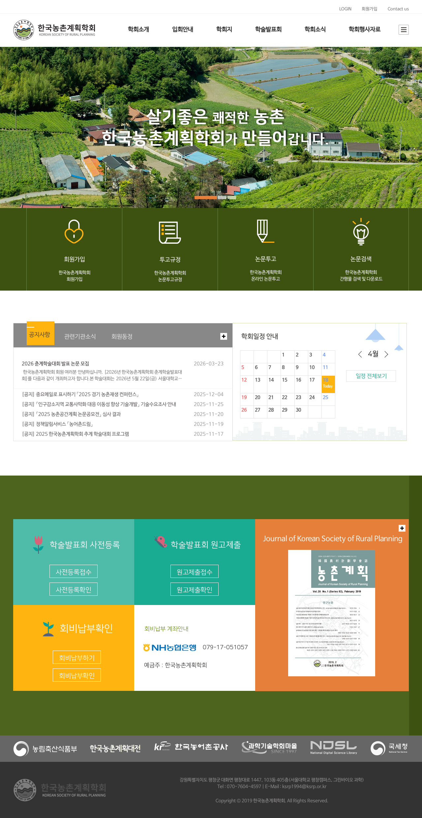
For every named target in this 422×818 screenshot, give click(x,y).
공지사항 (39, 335)
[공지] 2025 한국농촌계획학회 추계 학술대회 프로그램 (75, 434)
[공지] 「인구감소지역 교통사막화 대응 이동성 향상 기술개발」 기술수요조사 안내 (99, 405)
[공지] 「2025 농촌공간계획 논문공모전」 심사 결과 (71, 414)
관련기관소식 (80, 337)
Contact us (398, 9)
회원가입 (369, 9)
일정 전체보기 (371, 376)
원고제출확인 (194, 590)
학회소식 (315, 29)
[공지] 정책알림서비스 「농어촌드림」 (57, 424)
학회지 (224, 29)
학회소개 (138, 29)
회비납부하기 (77, 658)
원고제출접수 (194, 572)
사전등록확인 (73, 590)
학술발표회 (268, 29)
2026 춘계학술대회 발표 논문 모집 (55, 364)
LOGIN (345, 9)
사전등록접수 (73, 572)
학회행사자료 (364, 29)
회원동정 (122, 337)
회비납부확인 (77, 676)
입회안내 (182, 29)
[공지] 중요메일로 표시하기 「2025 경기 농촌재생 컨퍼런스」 (80, 395)
